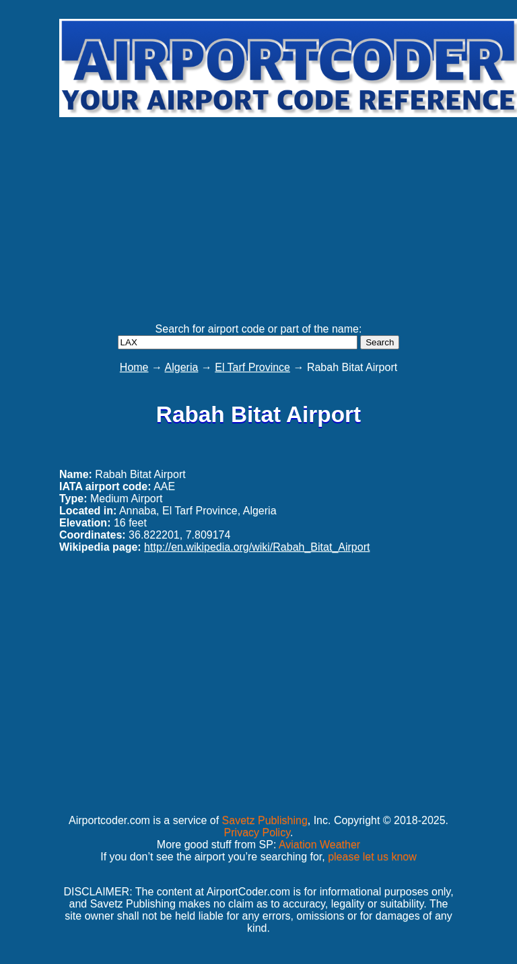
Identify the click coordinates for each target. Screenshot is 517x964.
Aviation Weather (319, 844)
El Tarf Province (252, 367)
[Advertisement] (287, 214)
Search (380, 342)
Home (134, 367)
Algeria (182, 367)
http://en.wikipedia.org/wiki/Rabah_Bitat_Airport (257, 547)
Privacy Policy (257, 832)
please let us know (372, 856)
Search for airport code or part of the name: (259, 329)
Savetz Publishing (265, 820)
